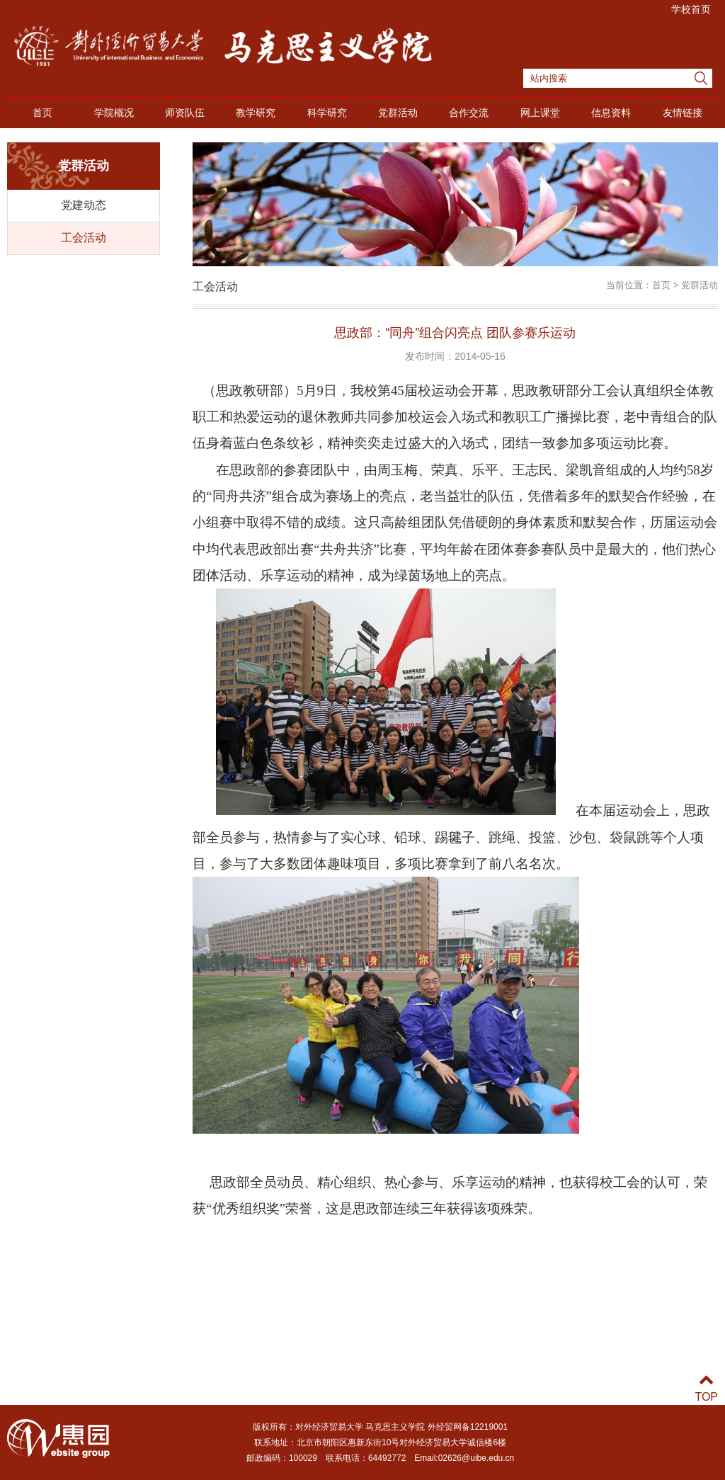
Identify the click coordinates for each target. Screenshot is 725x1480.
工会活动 (83, 238)
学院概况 (114, 112)
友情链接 (682, 112)
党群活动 (398, 112)
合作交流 (469, 112)
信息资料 (611, 112)
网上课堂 (540, 112)
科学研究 (327, 112)
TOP (706, 1388)
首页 (42, 112)
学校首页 (691, 9)
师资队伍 (185, 112)
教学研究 (255, 112)
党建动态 (83, 205)
